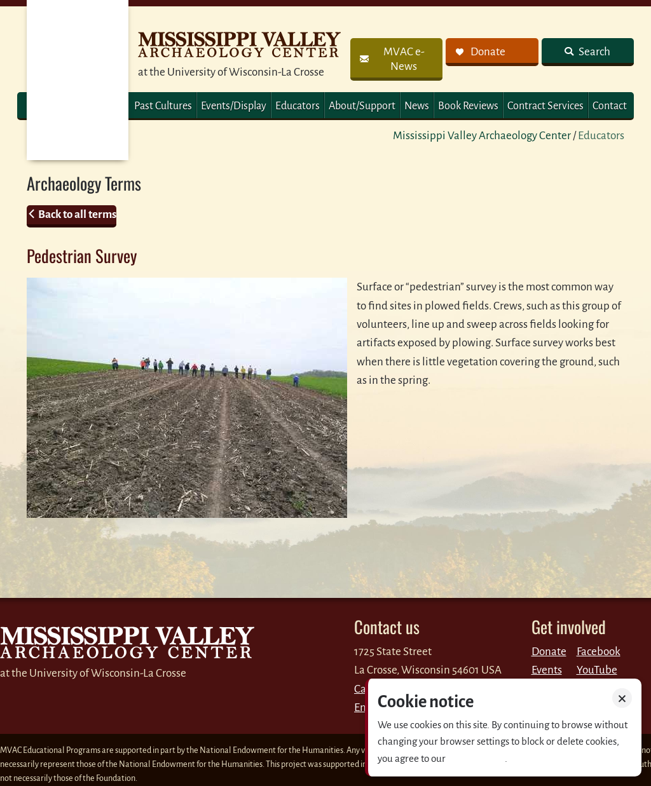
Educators (297, 106)
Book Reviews (468, 106)
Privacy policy (476, 758)
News (416, 106)
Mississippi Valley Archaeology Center (482, 136)
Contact (610, 106)
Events (546, 670)
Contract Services (545, 106)
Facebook (598, 652)
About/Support (362, 106)
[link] (396, 59)
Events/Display (233, 106)
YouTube (597, 670)
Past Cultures (163, 106)
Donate (548, 652)
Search (593, 52)
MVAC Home (77, 80)
